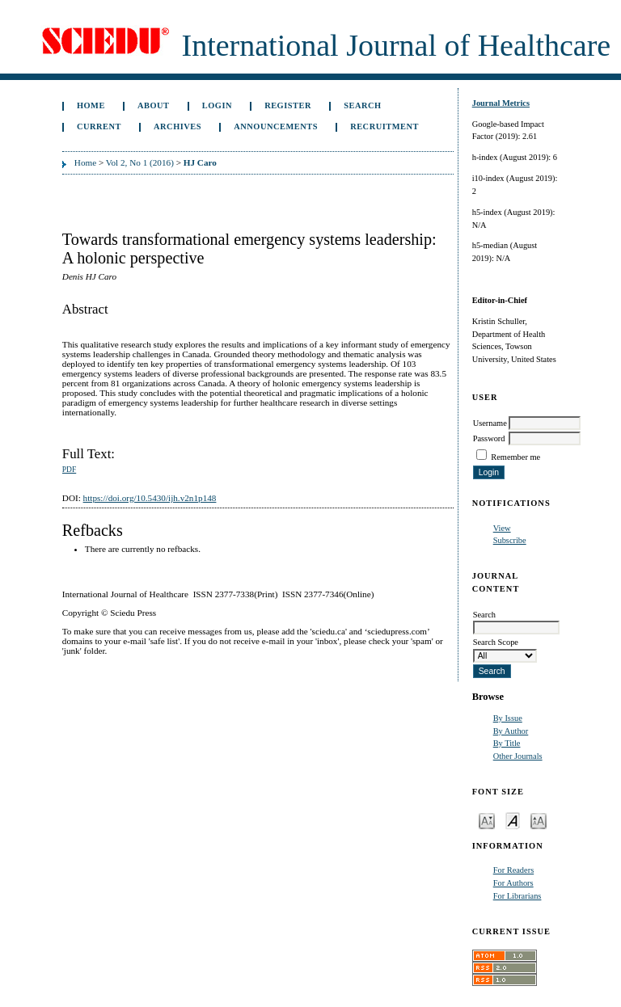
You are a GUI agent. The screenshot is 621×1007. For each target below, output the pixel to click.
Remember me (515, 457)
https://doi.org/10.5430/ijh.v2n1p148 (150, 498)
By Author (511, 731)
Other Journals (518, 756)
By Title (507, 743)
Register (287, 105)
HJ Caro (200, 162)
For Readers (513, 870)
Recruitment (384, 126)
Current (99, 126)
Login (217, 105)
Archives (177, 126)
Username (490, 423)
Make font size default (513, 820)
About (153, 105)
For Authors (513, 882)
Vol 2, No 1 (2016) (140, 162)
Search (362, 105)
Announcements (276, 126)
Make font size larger (538, 820)
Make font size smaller (487, 820)
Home (91, 105)
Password (489, 438)
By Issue (507, 718)
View (502, 528)
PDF (69, 470)
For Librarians (517, 895)
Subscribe (509, 540)
